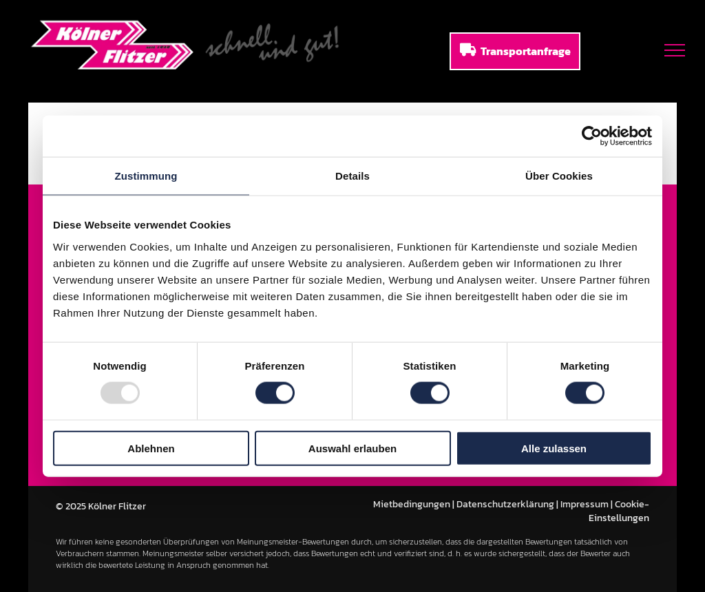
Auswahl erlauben (352, 448)
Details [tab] (352, 176)
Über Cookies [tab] (559, 176)
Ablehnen (150, 448)
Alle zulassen (554, 448)
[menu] (675, 50)
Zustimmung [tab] (146, 176)
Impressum (584, 504)
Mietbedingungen (411, 504)
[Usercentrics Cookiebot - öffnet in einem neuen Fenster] (592, 136)
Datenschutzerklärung (505, 504)
